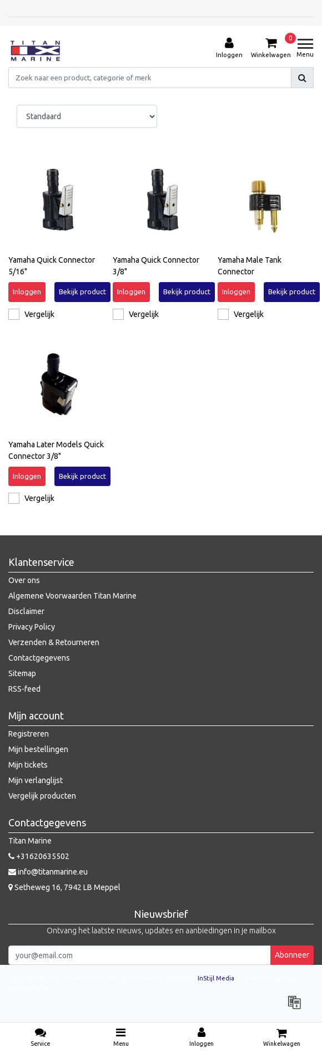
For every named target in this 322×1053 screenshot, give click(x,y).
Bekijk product (82, 291)
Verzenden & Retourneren (53, 642)
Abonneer (292, 954)
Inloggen (27, 291)
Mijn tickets (28, 764)
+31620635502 (38, 856)
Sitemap (22, 673)
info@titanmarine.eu (48, 871)
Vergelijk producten (42, 795)
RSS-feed (24, 688)
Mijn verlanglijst (35, 780)
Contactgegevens (39, 657)
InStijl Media (216, 978)
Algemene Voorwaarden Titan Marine (72, 595)
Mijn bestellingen (38, 749)
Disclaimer (26, 611)
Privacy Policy (31, 626)
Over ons (24, 580)
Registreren (28, 733)
